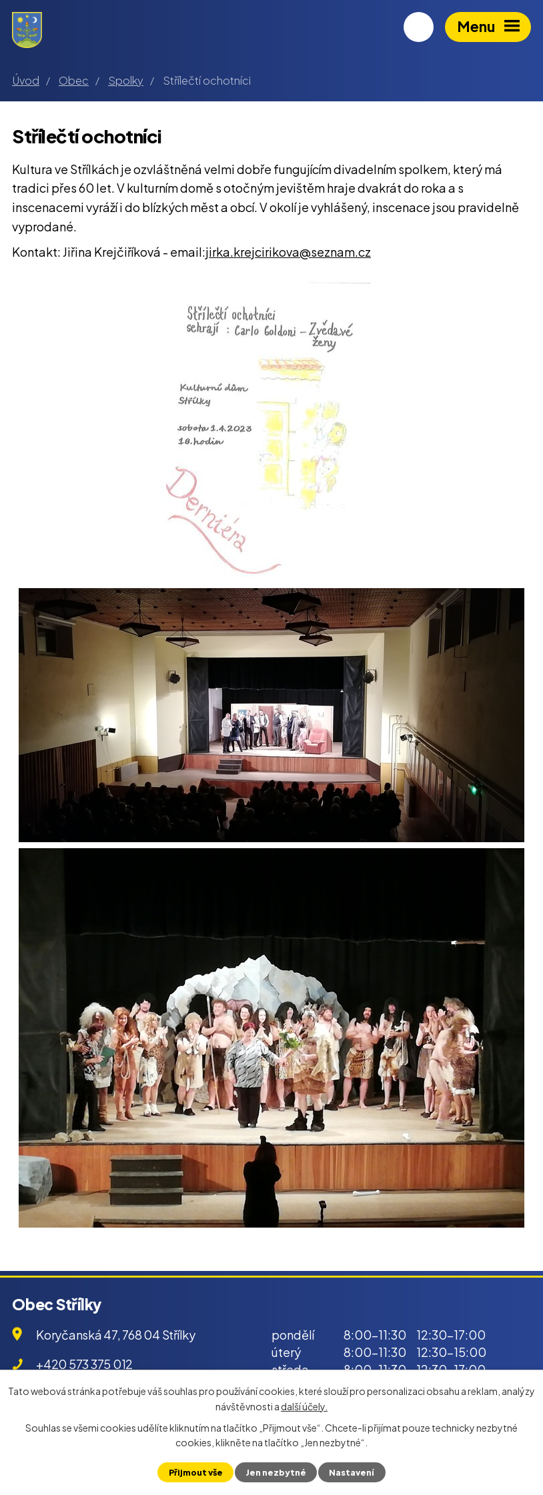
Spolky (125, 80)
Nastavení (351, 1472)
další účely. (304, 1406)
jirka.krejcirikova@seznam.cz (288, 251)
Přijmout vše (196, 1472)
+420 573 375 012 (84, 1364)
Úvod (25, 80)
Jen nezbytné (275, 1472)
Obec (74, 80)
